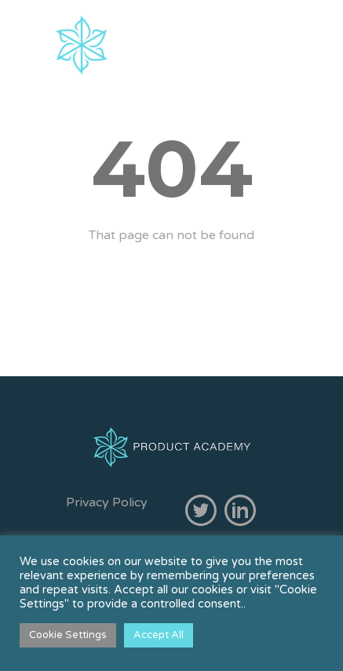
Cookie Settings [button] (68, 635)
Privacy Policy (107, 502)
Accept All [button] (158, 635)
